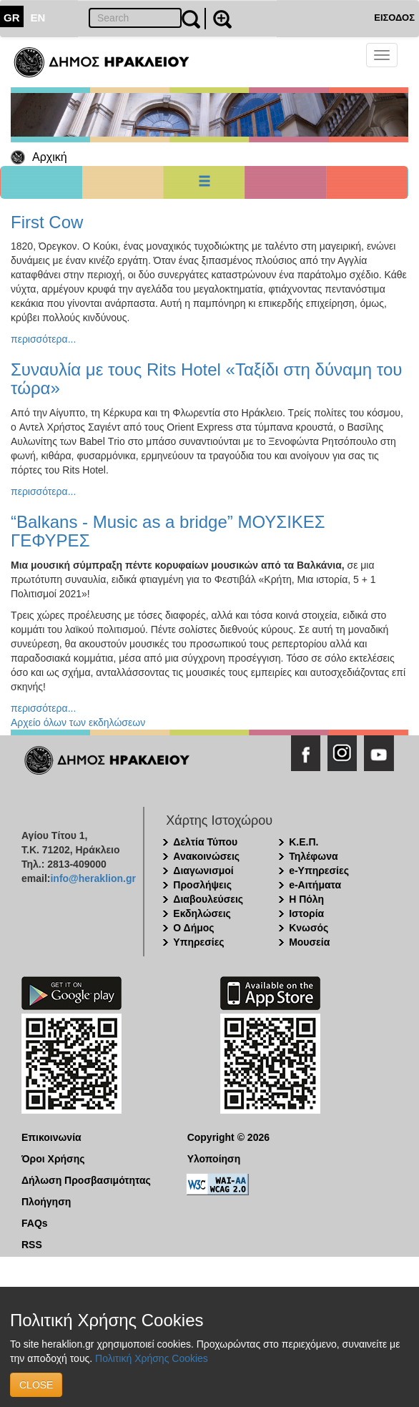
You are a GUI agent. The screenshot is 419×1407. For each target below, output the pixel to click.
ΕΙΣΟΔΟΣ (394, 17)
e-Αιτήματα (315, 885)
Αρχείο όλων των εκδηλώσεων (78, 722)
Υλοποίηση (214, 1159)
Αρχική (49, 157)
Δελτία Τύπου (205, 842)
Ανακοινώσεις (206, 856)
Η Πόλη (306, 899)
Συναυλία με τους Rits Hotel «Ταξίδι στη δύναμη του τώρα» (206, 379)
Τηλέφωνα (313, 856)
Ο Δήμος (193, 927)
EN (38, 17)
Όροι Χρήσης (53, 1159)
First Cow (47, 222)
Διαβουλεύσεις (208, 899)
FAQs (34, 1223)
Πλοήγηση (46, 1201)
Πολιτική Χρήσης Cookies (151, 1358)
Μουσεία (309, 942)
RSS (31, 1244)
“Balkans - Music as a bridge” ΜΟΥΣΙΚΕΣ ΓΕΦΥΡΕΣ (168, 531)
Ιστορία (306, 913)
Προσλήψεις (202, 885)
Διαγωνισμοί (203, 870)
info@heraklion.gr (92, 878)
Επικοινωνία (51, 1137)
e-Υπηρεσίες (319, 870)
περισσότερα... (43, 339)
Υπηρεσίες (198, 942)
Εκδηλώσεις (202, 913)
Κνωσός (308, 927)
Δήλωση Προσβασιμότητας (86, 1180)
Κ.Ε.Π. (303, 842)
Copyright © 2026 (228, 1137)
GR (12, 17)
